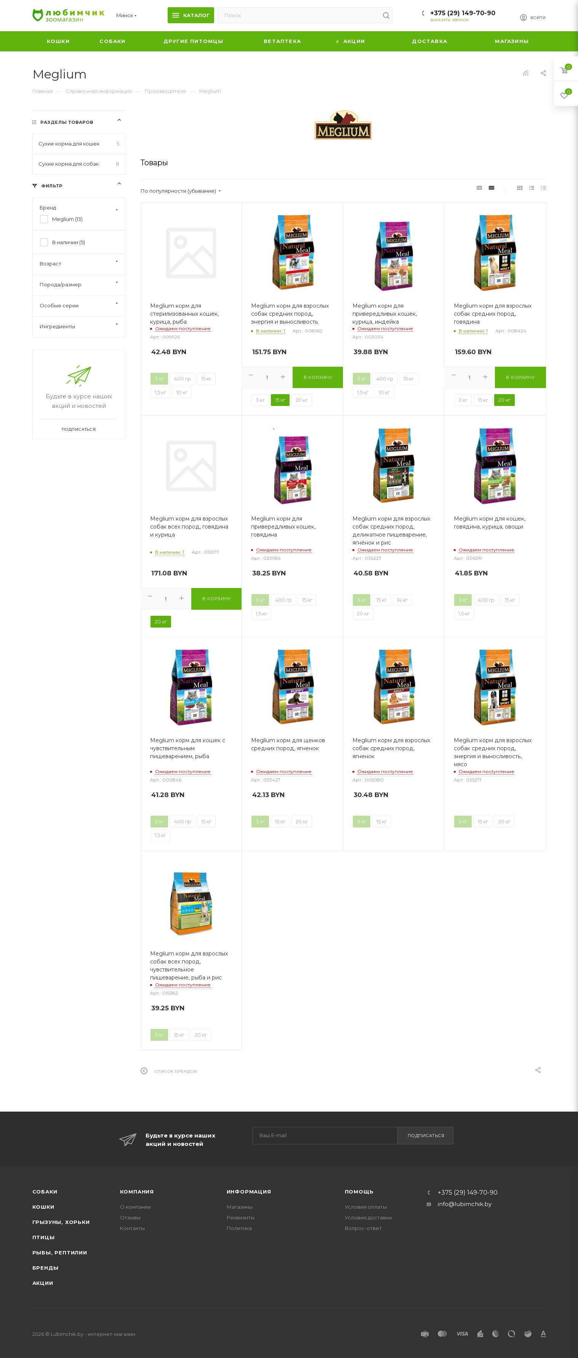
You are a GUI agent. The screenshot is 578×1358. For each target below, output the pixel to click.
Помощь (359, 1192)
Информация (249, 1192)
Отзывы (130, 1217)
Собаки (45, 1192)
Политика (239, 1228)
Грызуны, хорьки (61, 1222)
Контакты (132, 1228)
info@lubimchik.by (465, 1204)
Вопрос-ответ (363, 1228)
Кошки (43, 1207)
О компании (135, 1207)
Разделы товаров (66, 122)
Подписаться (426, 1135)
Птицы (43, 1237)
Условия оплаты (366, 1207)
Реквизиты (241, 1217)
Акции (42, 1283)
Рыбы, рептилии (59, 1252)
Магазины (240, 1207)
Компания (137, 1192)
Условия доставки (368, 1217)
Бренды (45, 1268)
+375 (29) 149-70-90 (462, 13)
